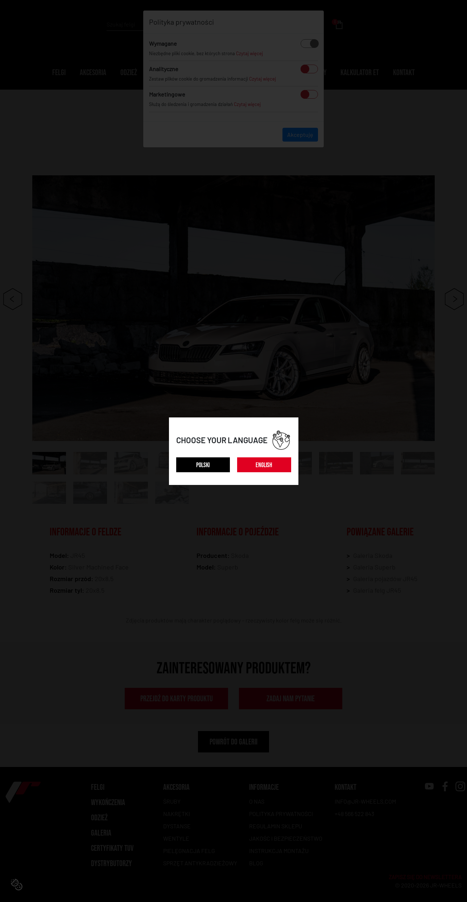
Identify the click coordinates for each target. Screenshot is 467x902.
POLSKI (203, 465)
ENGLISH (264, 465)
